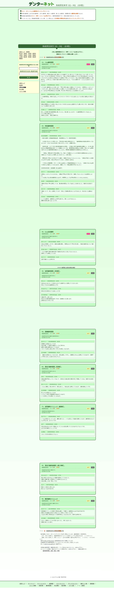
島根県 (28, 51)
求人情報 (21, 89)
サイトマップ (31, 583)
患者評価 (41, 585)
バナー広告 (71, 585)
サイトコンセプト (49, 544)
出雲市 (29, 53)
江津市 (29, 55)
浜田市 (25, 53)
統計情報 (63, 585)
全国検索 (51, 583)
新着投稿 (92, 583)
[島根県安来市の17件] (55, 57)
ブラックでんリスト (49, 540)
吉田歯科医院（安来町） (53, 271)
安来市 (25, 55)
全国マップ (22, 51)
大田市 (21, 55)
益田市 (34, 53)
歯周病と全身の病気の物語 (68, 267)
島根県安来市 (45, 64)
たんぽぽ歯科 (49, 232)
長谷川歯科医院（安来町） (53, 367)
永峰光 (83, 585)
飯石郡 (25, 56)
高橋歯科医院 (49, 331)
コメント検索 (22, 91)
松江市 (21, 53)
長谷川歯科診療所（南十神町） (55, 465)
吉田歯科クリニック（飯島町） (55, 406)
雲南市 (34, 55)
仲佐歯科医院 (49, 126)
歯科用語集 (48, 585)
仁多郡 (21, 56)
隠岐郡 (21, 58)
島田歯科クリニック (51, 499)
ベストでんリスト (60, 583)
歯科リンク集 (84, 583)
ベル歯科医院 (49, 62)
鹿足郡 (34, 56)
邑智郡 (29, 56)
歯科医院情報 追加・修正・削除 (51, 550)
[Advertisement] (57, 32)
